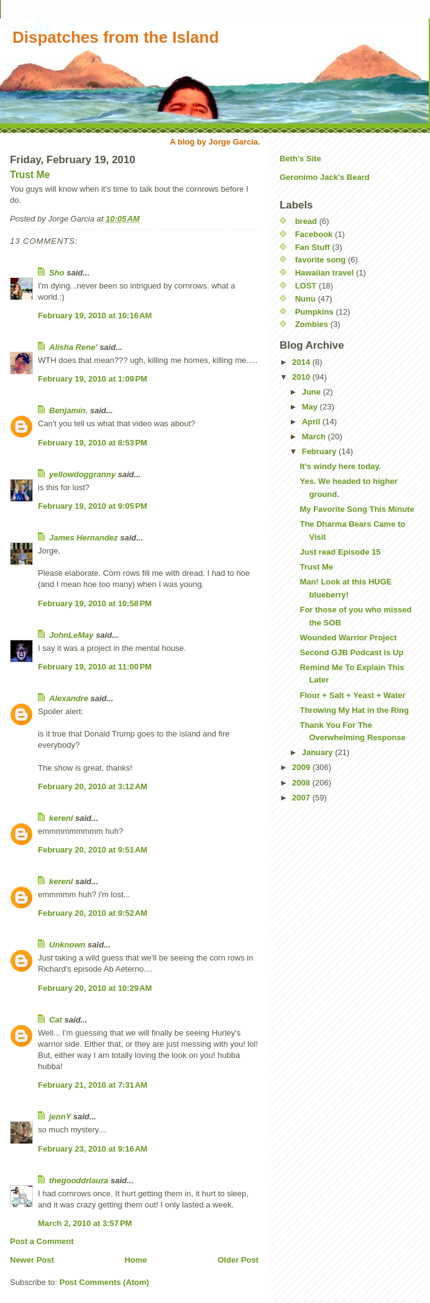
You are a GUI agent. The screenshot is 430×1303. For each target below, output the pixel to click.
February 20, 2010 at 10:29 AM (95, 988)
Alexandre (68, 698)
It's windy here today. (340, 466)
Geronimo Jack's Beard (325, 177)
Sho (57, 272)
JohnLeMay (71, 635)
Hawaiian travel (324, 272)
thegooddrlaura (78, 1180)
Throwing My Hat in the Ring (354, 710)
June (312, 391)
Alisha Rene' (73, 347)
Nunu (305, 298)
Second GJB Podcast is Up (351, 652)
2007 (302, 797)
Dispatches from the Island (115, 37)
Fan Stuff (312, 247)
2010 (302, 377)
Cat (55, 1019)
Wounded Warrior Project (348, 637)
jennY (60, 1116)
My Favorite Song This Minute (357, 509)
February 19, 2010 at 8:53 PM (92, 442)
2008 (302, 782)
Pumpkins (314, 311)
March (315, 436)
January (318, 752)
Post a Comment (42, 1241)
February (320, 451)
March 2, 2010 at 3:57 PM (85, 1223)
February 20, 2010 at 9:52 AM (92, 913)
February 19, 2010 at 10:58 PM (95, 603)
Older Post (237, 1260)
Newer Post (32, 1260)
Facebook (314, 234)
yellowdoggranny (82, 474)
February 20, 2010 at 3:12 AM (92, 786)
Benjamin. (68, 410)
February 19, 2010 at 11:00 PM (95, 666)
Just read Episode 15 (340, 552)
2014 (302, 362)
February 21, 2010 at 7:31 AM (92, 1085)
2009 (302, 767)
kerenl (61, 818)
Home (135, 1260)
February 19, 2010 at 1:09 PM (92, 378)
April (312, 421)
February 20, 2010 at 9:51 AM (92, 849)
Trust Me (30, 174)
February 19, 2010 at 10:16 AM (95, 315)
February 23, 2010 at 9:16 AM (92, 1148)
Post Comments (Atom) (104, 1282)
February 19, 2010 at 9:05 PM (92, 506)
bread (306, 221)
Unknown (67, 944)
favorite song (320, 259)
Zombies (311, 324)
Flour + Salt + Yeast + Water (352, 695)
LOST (306, 285)
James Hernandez (83, 537)
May (311, 406)
